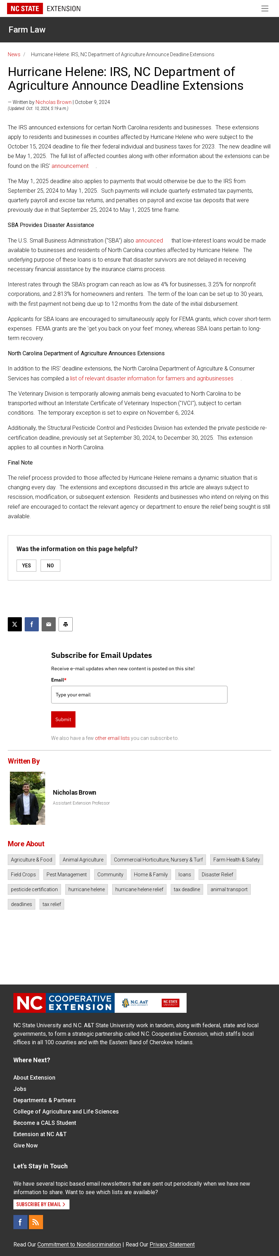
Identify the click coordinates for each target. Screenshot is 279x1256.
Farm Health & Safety (236, 860)
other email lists (112, 738)
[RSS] (36, 1222)
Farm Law (27, 30)
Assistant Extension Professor (81, 803)
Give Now (25, 1145)
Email (59, 680)
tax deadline (187, 889)
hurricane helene (86, 889)
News (14, 54)
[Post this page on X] (15, 624)
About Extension (34, 1077)
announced (149, 240)
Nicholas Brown (54, 102)
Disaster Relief (217, 874)
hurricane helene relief (139, 889)
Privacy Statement (172, 1244)
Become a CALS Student (44, 1123)
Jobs (19, 1089)
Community (110, 874)
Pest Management (67, 874)
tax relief (52, 904)
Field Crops (23, 874)
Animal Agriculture (83, 860)
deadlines (21, 904)
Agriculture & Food (31, 860)
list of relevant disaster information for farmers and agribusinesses (151, 378)
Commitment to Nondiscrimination (79, 1244)
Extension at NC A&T (40, 1134)
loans (184, 874)
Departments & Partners (44, 1100)
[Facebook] (20, 1222)
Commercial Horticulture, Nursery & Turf (158, 860)
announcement (70, 166)
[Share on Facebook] (32, 624)
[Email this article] (49, 624)
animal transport (229, 889)
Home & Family (151, 874)
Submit (63, 719)
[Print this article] (66, 624)
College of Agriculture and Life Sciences (66, 1111)
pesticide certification (34, 889)
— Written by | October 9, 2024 (59, 102)
